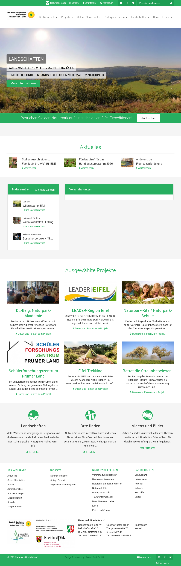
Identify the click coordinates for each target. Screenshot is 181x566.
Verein (10, 484)
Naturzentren (21, 189)
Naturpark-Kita (99, 488)
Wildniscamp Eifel (34, 205)
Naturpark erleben (116, 17)
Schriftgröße (89, 2)
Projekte (67, 17)
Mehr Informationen (23, 83)
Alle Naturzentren (45, 189)
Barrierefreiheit (162, 17)
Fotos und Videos (101, 510)
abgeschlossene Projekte (62, 484)
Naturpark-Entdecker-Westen (107, 483)
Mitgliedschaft (14, 497)
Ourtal (138, 496)
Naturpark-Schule (101, 492)
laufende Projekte (59, 475)
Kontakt (139, 528)
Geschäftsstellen (16, 480)
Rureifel (138, 483)
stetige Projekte (58, 480)
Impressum (106, 2)
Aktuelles (12, 475)
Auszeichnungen (15, 493)
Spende (11, 502)
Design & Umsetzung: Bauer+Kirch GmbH (84, 557)
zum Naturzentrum (34, 210)
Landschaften (140, 17)
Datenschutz (144, 557)
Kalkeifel (139, 488)
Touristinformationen (102, 496)
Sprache (74, 2)
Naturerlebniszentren (103, 479)
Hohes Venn (141, 479)
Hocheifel (139, 492)
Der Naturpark (48, 17)
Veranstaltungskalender (104, 474)
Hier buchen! (148, 118)
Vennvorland (141, 474)
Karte (95, 505)
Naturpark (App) (56, 3)
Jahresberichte (15, 488)
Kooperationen (14, 506)
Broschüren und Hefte (103, 501)
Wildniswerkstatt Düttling (38, 222)
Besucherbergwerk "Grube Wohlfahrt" (46, 238)
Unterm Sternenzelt (89, 17)
